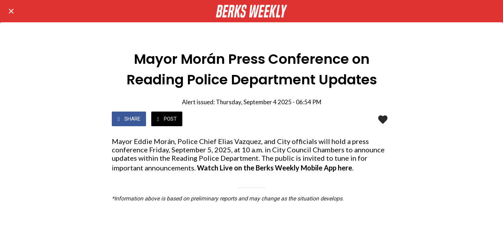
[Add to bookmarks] (382, 119)
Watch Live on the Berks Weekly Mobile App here (274, 167)
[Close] (11, 11)
